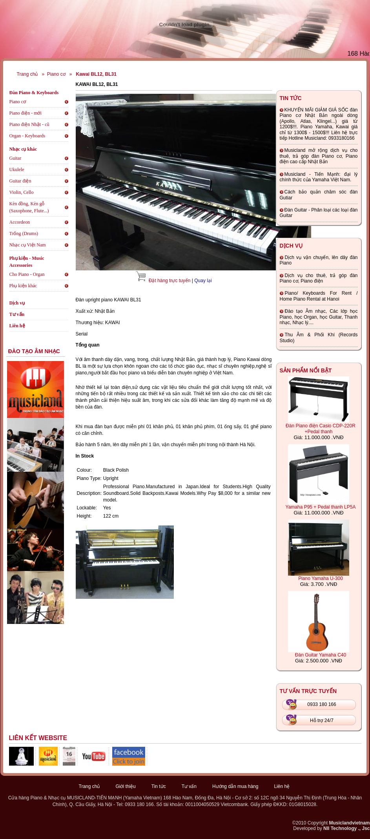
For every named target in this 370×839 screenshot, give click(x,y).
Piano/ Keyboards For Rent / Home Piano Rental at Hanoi (319, 295)
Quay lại (202, 280)
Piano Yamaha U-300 (320, 578)
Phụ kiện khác (23, 285)
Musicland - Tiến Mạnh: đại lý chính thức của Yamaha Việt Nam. (319, 176)
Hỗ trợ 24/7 (322, 720)
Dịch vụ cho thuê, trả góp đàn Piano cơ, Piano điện (319, 278)
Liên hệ (17, 325)
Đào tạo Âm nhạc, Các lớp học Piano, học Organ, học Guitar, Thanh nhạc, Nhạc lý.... (319, 316)
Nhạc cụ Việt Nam (27, 245)
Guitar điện (20, 181)
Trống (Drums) (23, 233)
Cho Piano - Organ (27, 274)
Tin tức (158, 786)
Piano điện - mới (25, 113)
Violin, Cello (21, 192)
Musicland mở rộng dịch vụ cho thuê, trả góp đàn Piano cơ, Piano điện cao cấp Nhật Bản (319, 156)
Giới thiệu (125, 786)
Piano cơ (56, 74)
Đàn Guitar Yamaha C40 (320, 655)
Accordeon (19, 222)
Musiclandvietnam (349, 823)
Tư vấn (17, 314)
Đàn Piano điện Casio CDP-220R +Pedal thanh (320, 428)
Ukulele (16, 169)
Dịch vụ (17, 303)
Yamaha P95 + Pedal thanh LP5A (321, 507)
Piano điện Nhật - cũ (29, 124)
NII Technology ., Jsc (346, 828)
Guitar (15, 158)
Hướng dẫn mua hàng (235, 786)
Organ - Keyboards (27, 136)
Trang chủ (27, 74)
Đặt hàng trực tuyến (170, 280)
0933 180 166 (321, 704)
